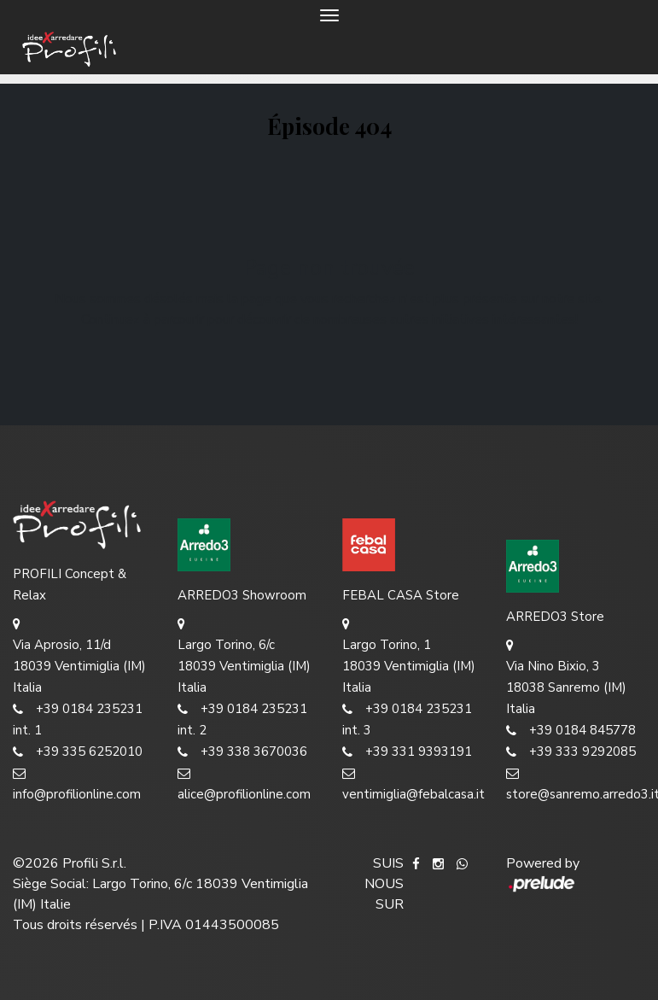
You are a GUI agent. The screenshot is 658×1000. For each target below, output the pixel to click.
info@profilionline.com (77, 783)
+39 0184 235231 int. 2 (242, 719)
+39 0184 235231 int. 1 (78, 719)
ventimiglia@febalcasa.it (411, 783)
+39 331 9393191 (407, 752)
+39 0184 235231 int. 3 (407, 719)
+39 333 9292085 (571, 752)
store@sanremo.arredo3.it (575, 783)
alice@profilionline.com (244, 783)
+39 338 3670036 (242, 752)
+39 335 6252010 (78, 752)
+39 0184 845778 (571, 730)
